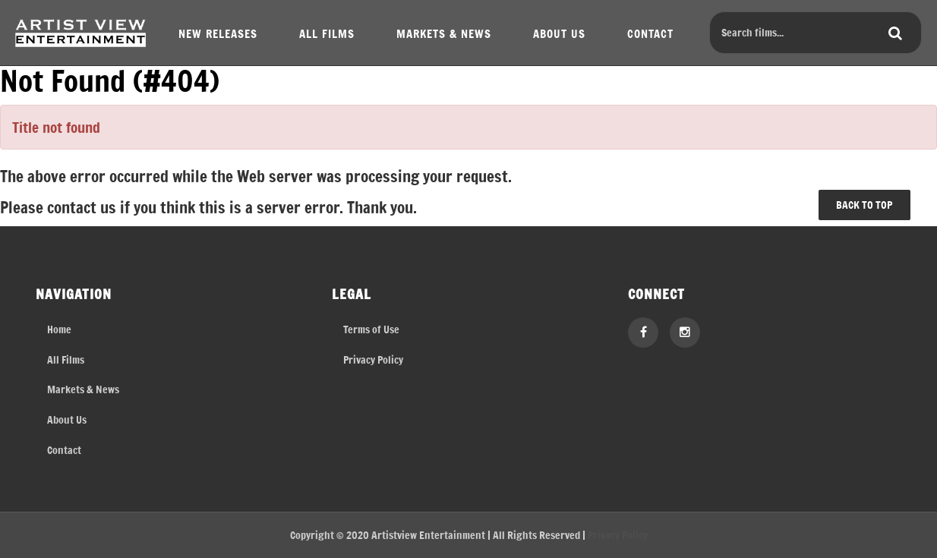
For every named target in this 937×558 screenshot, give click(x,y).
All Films (65, 359)
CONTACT (650, 33)
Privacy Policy (373, 359)
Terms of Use (371, 329)
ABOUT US (559, 33)
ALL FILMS (327, 33)
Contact (64, 450)
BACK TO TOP (864, 205)
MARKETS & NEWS (443, 33)
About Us (67, 419)
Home (59, 329)
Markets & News (83, 389)
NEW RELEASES (217, 33)
